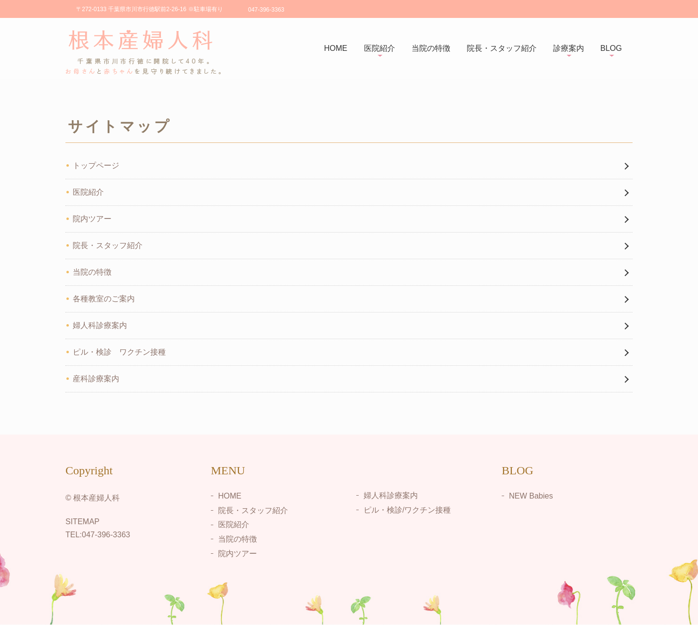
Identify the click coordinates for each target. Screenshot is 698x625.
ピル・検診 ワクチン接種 (119, 352)
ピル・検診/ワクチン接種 (407, 510)
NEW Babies (531, 496)
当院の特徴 (431, 48)
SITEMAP (82, 521)
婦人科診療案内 (100, 325)
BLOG (611, 48)
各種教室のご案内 (104, 299)
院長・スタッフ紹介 (502, 48)
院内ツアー (92, 219)
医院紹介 (379, 48)
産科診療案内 (96, 379)
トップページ (96, 165)
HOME (336, 48)
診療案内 (568, 48)
